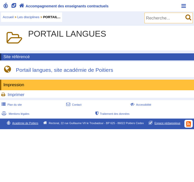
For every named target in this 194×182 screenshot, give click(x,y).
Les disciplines (28, 17)
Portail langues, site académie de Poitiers (64, 70)
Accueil (8, 17)
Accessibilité (140, 104)
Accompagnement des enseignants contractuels (63, 6)
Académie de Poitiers (25, 123)
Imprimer (16, 94)
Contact (73, 104)
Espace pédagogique (168, 123)
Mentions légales (15, 113)
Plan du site (11, 104)
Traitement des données (112, 113)
